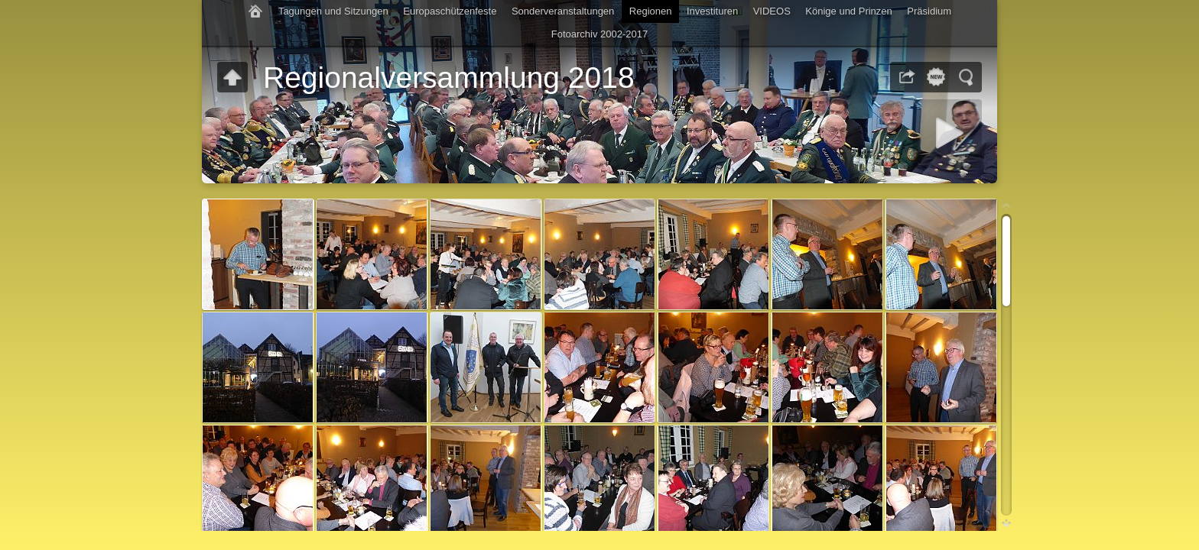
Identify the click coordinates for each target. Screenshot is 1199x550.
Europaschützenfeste (449, 11)
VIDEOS (772, 11)
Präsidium (929, 11)
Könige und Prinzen (848, 11)
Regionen (650, 11)
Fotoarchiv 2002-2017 (599, 34)
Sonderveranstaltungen (563, 11)
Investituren (712, 11)
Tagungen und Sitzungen (333, 11)
